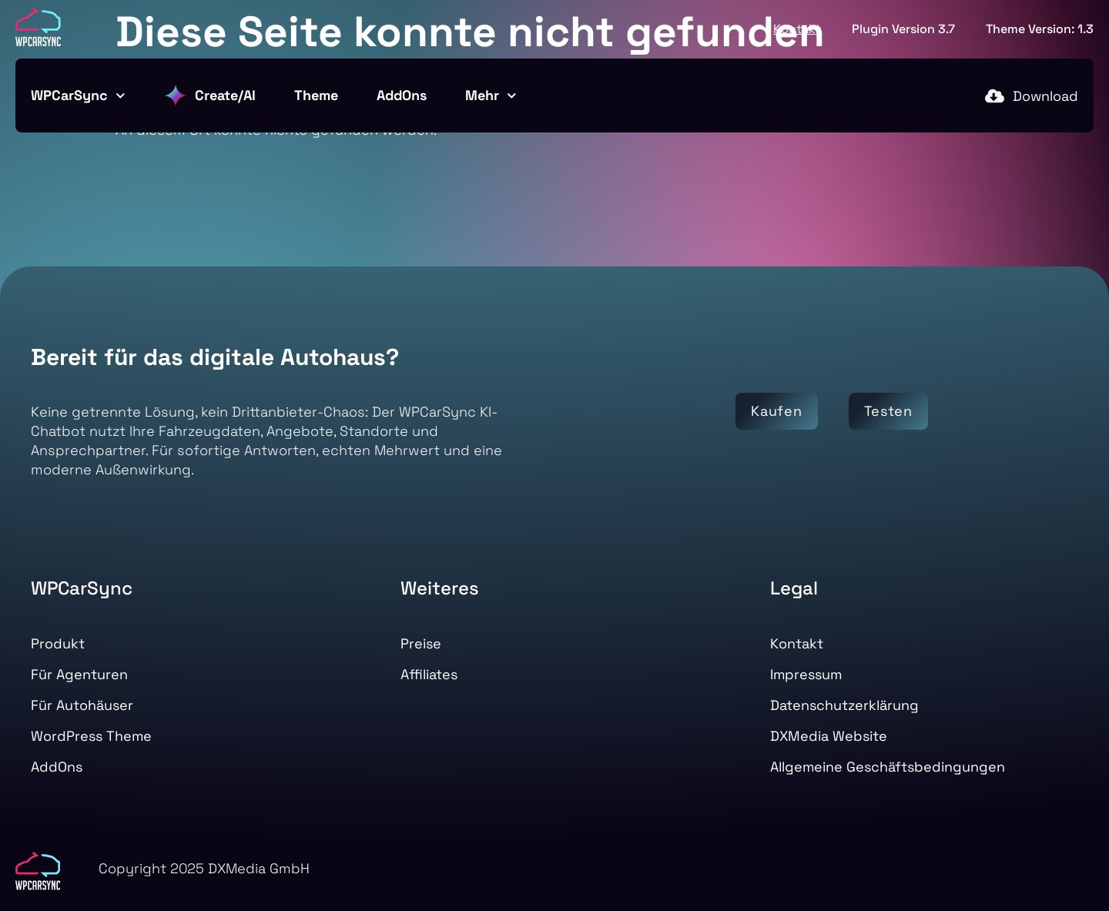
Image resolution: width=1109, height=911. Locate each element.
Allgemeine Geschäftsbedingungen (887, 766)
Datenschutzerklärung (844, 705)
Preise (420, 643)
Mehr (491, 96)
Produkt (58, 643)
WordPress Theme (91, 736)
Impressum (806, 674)
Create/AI (210, 95)
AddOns (402, 95)
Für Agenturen (79, 674)
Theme (316, 95)
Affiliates (428, 674)
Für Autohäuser (82, 705)
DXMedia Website (828, 736)
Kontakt (797, 29)
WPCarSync (78, 96)
